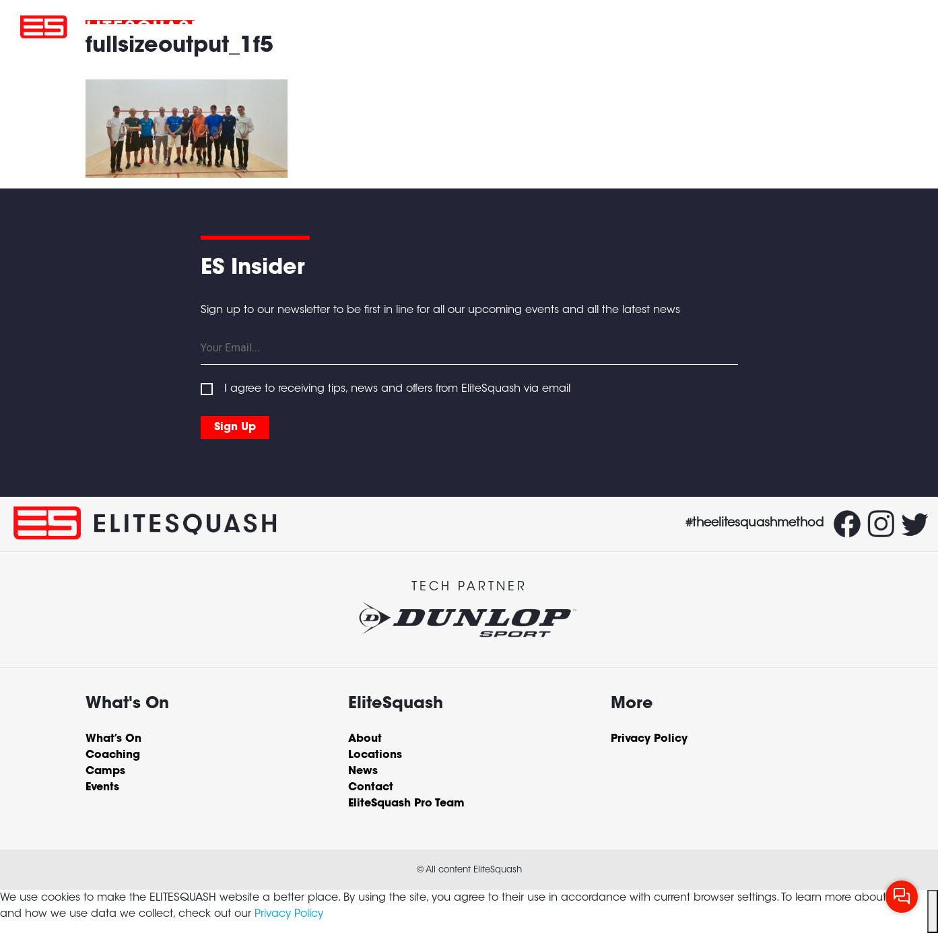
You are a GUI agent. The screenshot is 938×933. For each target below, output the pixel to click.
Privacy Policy (289, 914)
